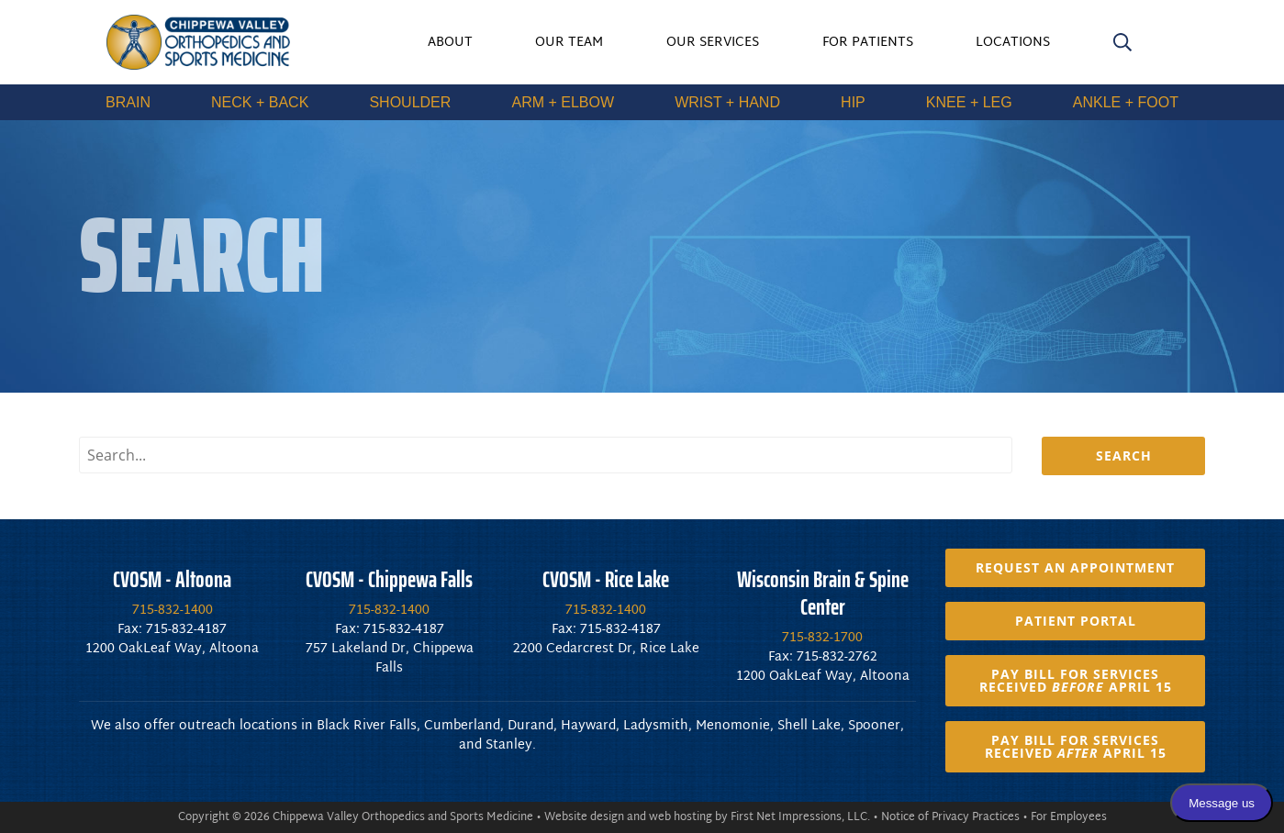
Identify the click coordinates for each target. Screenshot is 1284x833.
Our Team (569, 42)
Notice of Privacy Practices (950, 817)
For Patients (867, 42)
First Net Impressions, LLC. (800, 817)
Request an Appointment (1075, 567)
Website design (584, 817)
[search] (1122, 45)
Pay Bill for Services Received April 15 (1075, 680)
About (450, 42)
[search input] (545, 455)
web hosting (680, 817)
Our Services (712, 42)
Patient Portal (1075, 620)
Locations (1013, 42)
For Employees (1069, 817)
